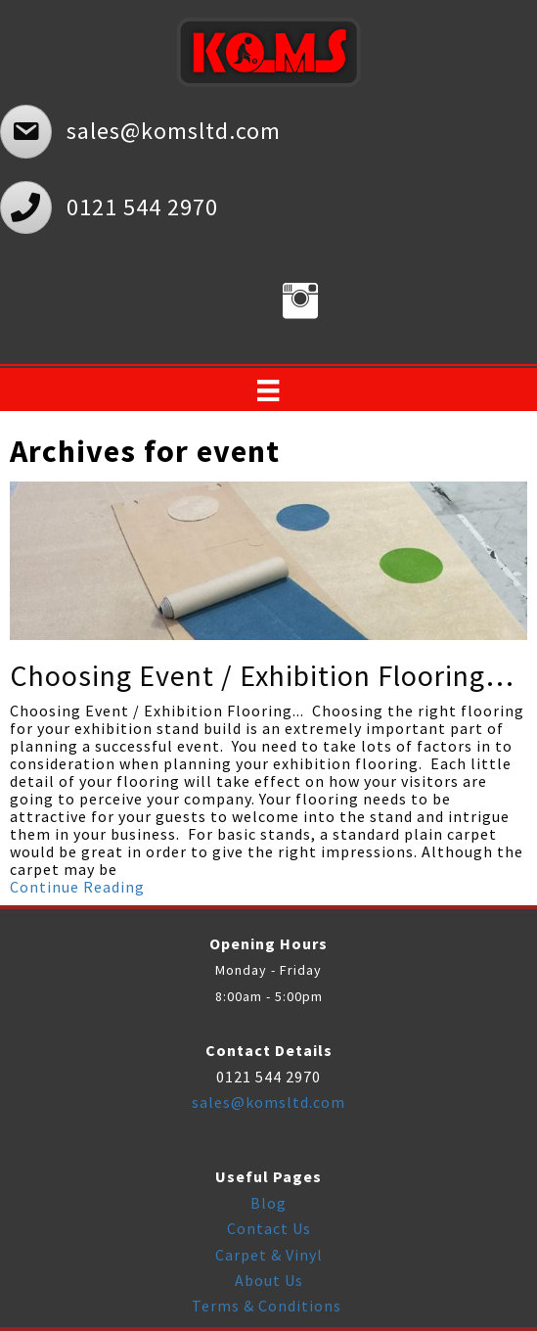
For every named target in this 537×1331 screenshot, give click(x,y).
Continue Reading (77, 886)
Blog (268, 1203)
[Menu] (268, 390)
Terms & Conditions (268, 1305)
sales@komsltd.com (268, 1102)
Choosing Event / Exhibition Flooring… (262, 675)
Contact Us (269, 1228)
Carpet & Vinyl (269, 1254)
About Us (269, 1280)
